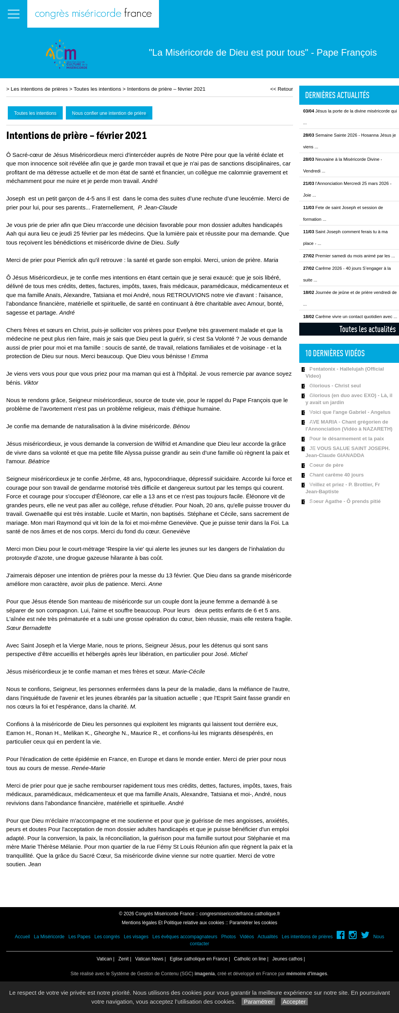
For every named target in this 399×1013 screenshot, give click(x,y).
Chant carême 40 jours (336, 475)
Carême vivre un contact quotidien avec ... (350, 316)
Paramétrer (258, 1001)
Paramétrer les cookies (253, 922)
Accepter (294, 1001)
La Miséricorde (49, 936)
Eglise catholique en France (199, 959)
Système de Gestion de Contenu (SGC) (163, 973)
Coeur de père (326, 465)
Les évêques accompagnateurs (184, 936)
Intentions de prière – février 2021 (166, 89)
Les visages (136, 936)
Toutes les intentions (97, 89)
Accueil (22, 936)
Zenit (123, 959)
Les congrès (107, 936)
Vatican (104, 959)
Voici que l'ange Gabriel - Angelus (349, 412)
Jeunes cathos (287, 959)
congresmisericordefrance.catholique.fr (240, 913)
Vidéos (247, 936)
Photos (228, 936)
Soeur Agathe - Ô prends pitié (345, 501)
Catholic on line (250, 959)
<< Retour (281, 89)
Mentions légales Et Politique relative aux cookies (173, 922)
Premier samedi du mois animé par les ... (349, 255)
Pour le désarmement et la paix (346, 438)
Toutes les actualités (367, 329)
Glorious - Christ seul (335, 386)
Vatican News (149, 959)
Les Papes (80, 936)
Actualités (268, 936)
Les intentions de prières (39, 89)
